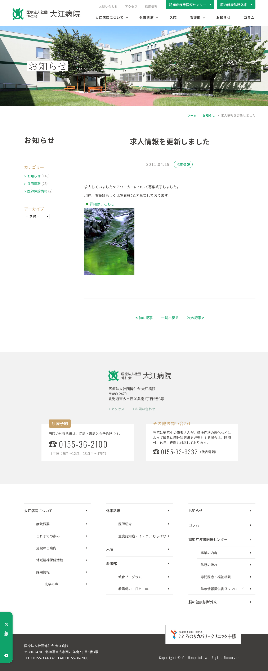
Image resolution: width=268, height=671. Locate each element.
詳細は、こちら (102, 203)
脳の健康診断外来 (233, 4)
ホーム (192, 115)
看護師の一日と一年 (133, 588)
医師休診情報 (37, 191)
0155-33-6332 (179, 452)
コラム (249, 17)
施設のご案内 (46, 547)
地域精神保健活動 (49, 559)
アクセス (131, 6)
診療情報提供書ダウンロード (222, 588)
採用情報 (151, 6)
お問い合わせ (108, 6)
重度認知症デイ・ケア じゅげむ (142, 535)
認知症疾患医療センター (187, 4)
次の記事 (195, 317)
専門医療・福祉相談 (216, 576)
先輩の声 (51, 583)
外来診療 (146, 17)
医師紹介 (125, 523)
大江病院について (109, 17)
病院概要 (43, 523)
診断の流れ (209, 564)
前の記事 (144, 317)
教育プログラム (130, 576)
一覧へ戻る (170, 317)
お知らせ (223, 17)
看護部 (195, 17)
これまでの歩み (48, 535)
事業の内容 (209, 552)
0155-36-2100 (83, 444)
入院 (173, 17)
